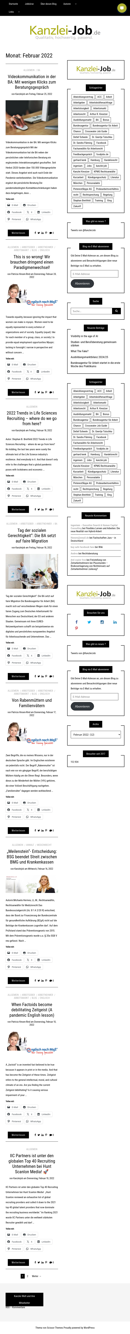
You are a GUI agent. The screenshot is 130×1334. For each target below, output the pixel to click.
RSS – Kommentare (15, 1307)
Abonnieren (82, 283)
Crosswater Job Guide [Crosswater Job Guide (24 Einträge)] (96, 131)
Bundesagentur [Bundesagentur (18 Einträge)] (80, 125)
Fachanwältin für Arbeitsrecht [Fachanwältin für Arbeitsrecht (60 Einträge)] (88, 148)
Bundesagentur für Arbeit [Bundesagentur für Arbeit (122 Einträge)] (105, 125)
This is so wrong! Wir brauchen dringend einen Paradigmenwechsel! (31, 262)
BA (39, 70)
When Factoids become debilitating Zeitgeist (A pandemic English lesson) (31, 1010)
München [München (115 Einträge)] (77, 183)
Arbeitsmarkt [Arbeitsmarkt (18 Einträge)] (99, 108)
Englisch (45, 250)
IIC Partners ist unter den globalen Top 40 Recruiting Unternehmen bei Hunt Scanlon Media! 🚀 (31, 1163)
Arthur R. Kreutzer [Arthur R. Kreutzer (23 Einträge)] (99, 114)
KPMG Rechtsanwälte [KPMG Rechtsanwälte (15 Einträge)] (104, 171)
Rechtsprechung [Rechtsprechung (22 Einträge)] (91, 194)
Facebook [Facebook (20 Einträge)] (101, 142)
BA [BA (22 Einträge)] (97, 119)
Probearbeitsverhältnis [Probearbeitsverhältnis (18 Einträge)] (107, 189)
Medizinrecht (44, 845)
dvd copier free (78, 559)
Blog (34, 250)
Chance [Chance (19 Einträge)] (77, 131)
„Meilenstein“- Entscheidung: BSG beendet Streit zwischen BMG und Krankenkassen (32, 857)
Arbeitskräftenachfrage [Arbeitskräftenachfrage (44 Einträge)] (100, 102)
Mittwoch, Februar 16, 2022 (40, 868)
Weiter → (36, 1276)
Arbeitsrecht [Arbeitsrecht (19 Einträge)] (79, 114)
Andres (74, 553)
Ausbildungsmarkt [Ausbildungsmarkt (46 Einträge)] (82, 119)
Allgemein (29, 70)
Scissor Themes (55, 1327)
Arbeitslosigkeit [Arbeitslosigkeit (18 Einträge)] (81, 108)
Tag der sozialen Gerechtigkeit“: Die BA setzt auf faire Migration (32, 536)
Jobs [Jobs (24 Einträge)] (89, 165)
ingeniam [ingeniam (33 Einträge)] (77, 165)
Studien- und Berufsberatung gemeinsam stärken (93, 343)
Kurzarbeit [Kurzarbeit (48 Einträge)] (78, 177)
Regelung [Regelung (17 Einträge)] (107, 194)
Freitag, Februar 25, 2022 (40, 94)
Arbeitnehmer (45, 247)
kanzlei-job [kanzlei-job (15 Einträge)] (101, 165)
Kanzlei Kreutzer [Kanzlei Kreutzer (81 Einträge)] (81, 171)
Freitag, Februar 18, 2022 (40, 430)
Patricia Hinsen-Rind (20, 274)
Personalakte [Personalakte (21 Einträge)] (93, 183)
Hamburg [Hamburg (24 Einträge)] (95, 160)
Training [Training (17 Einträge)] (99, 200)
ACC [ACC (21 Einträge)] (99, 96)
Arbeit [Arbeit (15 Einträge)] (109, 96)
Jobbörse (29, 4)
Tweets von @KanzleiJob (83, 230)
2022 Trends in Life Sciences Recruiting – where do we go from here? (32, 418)
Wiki (101, 547)
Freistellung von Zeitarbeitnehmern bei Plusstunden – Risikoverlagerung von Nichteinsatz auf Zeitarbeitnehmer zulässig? (90, 564)
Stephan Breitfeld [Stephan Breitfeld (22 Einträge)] (82, 200)
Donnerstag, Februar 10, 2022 (40, 1178)
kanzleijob (20, 94)
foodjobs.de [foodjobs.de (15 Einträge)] (102, 154)
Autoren (67, 4)
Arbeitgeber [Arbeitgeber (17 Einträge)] (79, 102)
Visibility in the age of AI (84, 336)
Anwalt (30, 845)
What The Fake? (80, 351)
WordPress (89, 1327)
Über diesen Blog (49, 4)
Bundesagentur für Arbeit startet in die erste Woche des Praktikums (95, 364)
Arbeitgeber (28, 247)
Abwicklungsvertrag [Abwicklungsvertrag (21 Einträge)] (83, 96)
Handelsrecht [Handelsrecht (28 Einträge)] (110, 160)
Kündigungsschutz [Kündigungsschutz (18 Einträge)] (97, 177)
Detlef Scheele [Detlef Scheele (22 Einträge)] (80, 137)
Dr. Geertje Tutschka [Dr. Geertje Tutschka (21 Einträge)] (102, 137)
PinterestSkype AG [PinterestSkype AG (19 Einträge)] (82, 189)
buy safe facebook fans (82, 547)
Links (11, 11)
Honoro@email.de (80, 537)
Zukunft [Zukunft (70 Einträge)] (77, 206)
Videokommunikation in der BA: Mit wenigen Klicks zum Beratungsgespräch (32, 82)
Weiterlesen (18, 232)
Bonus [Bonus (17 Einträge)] (106, 119)
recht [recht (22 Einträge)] (75, 194)
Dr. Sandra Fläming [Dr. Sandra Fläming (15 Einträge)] (82, 142)
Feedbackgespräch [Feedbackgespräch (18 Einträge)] (82, 154)
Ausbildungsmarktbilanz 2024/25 (89, 357)
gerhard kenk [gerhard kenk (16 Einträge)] (79, 160)
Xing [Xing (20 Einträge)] (109, 200)
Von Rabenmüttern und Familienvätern (32, 703)
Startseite (13, 4)
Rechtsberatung (90, 553)
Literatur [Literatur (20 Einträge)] (115, 177)
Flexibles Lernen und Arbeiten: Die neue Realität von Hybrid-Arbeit (95, 530)
